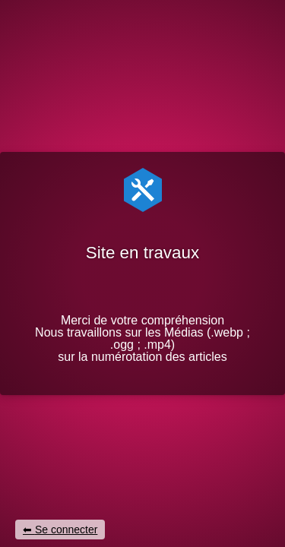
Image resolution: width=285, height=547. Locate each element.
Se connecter (66, 529)
